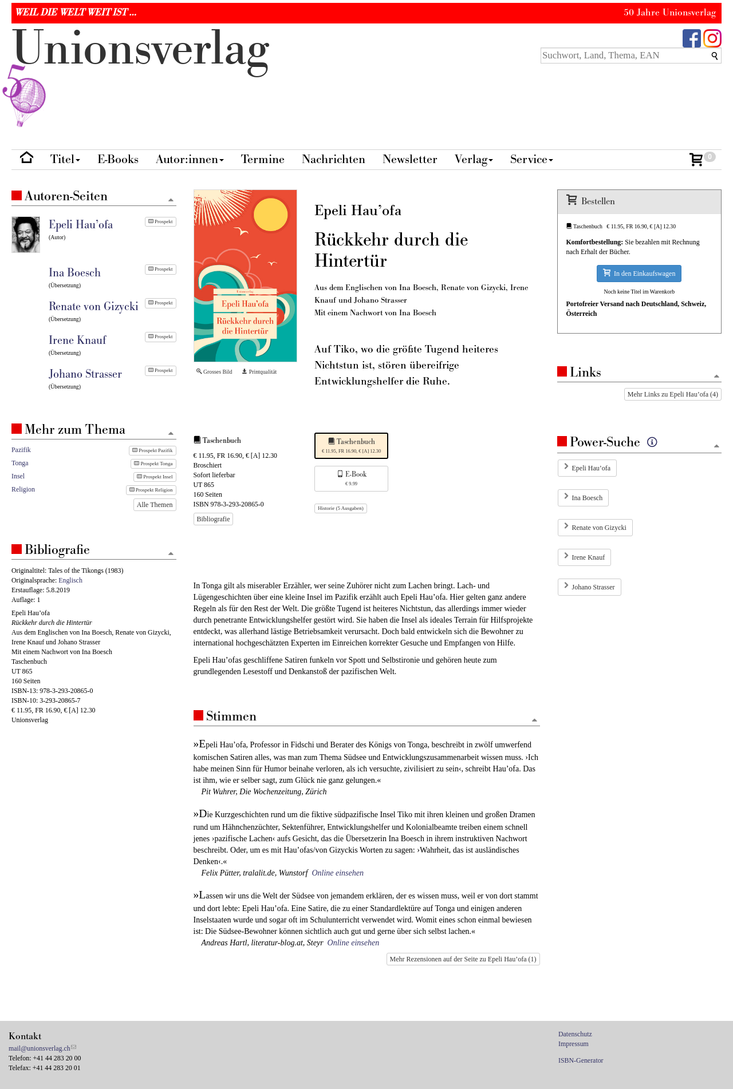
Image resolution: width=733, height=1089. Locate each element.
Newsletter (410, 159)
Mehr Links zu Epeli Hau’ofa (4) (673, 394)
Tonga (20, 463)
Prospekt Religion (151, 490)
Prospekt (160, 221)
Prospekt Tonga (153, 463)
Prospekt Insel (155, 477)
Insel (18, 476)
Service (531, 159)
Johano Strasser (593, 587)
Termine (263, 159)
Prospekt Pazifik (152, 450)
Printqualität (259, 372)
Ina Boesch (587, 498)
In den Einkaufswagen (639, 273)
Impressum (573, 1044)
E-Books (118, 159)
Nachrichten (333, 159)
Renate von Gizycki (599, 528)
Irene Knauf (588, 557)
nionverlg (140, 75)
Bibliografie (213, 519)
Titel (65, 159)
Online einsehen (338, 873)
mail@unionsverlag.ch (39, 1048)
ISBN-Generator (581, 1060)
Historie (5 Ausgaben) (340, 508)
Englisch (70, 580)
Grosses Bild (214, 372)
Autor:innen (190, 159)
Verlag (474, 159)
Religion (23, 489)
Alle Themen (155, 505)
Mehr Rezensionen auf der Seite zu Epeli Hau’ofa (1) (463, 959)
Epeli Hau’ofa (591, 468)
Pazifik (21, 450)
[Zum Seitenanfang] (535, 721)
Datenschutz (575, 1034)
